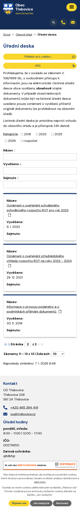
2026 (12, 141)
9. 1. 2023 (13, 227)
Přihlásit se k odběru (50, 56)
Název (8, 150)
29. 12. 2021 (15, 277)
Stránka (17, 344)
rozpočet (30, 141)
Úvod (6, 34)
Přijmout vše (19, 503)
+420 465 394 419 (24, 407)
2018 (27, 134)
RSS (55, 66)
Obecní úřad (24, 34)
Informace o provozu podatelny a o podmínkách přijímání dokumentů (34, 309)
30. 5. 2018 (14, 323)
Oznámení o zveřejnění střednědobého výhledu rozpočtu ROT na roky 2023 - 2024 (39, 260)
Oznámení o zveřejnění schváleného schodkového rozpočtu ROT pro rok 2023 (38, 210)
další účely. (40, 482)
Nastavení (62, 503)
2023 (43, 134)
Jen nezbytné (41, 503)
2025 (58, 134)
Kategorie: (10, 134)
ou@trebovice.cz (23, 414)
